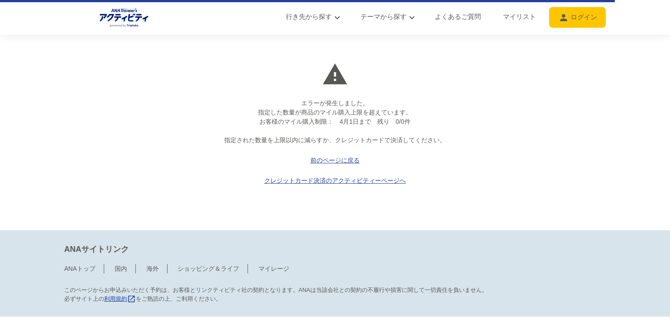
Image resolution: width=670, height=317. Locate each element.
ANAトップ (79, 250)
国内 (121, 250)
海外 (152, 250)
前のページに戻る (335, 160)
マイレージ (274, 250)
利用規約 (120, 280)
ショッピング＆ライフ (208, 250)
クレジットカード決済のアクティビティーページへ (335, 180)
